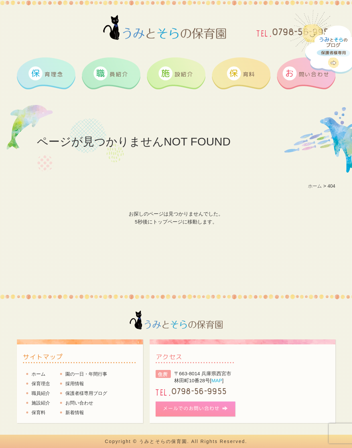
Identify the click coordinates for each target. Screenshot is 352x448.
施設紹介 (41, 402)
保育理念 (41, 383)
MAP (216, 380)
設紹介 (176, 73)
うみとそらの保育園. (164, 441)
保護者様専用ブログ (86, 393)
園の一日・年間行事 (86, 374)
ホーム (38, 374)
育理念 (46, 73)
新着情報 (74, 412)
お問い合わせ (79, 402)
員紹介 (111, 73)
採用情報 (74, 383)
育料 (241, 73)
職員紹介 (41, 393)
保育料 (38, 412)
